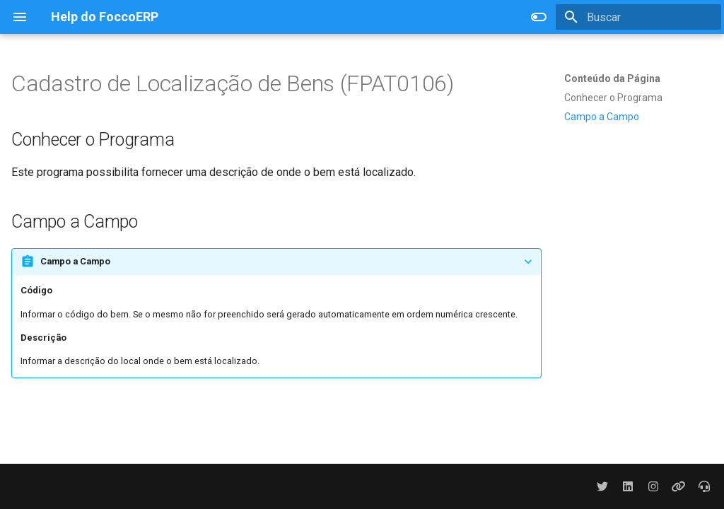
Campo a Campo (601, 116)
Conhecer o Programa (613, 97)
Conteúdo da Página (612, 78)
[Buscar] (638, 17)
